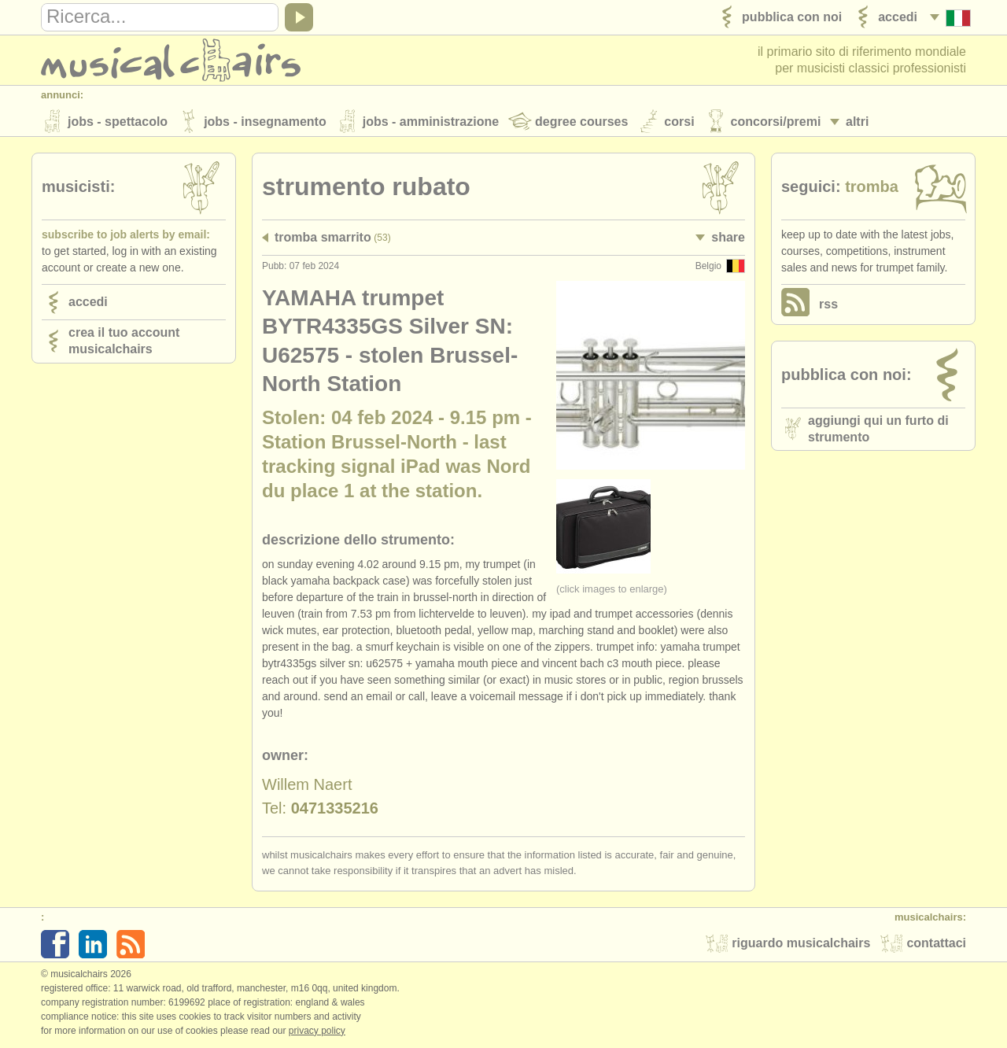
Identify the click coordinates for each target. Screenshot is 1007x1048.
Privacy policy (317, 1031)
